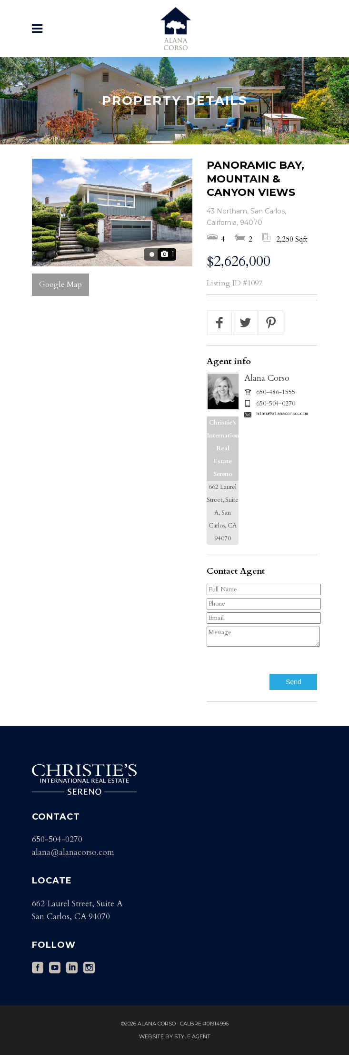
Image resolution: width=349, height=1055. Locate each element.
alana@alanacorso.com (73, 852)
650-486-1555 (275, 392)
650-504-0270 (275, 403)
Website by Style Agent (174, 1036)
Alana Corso (266, 378)
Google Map (60, 284)
